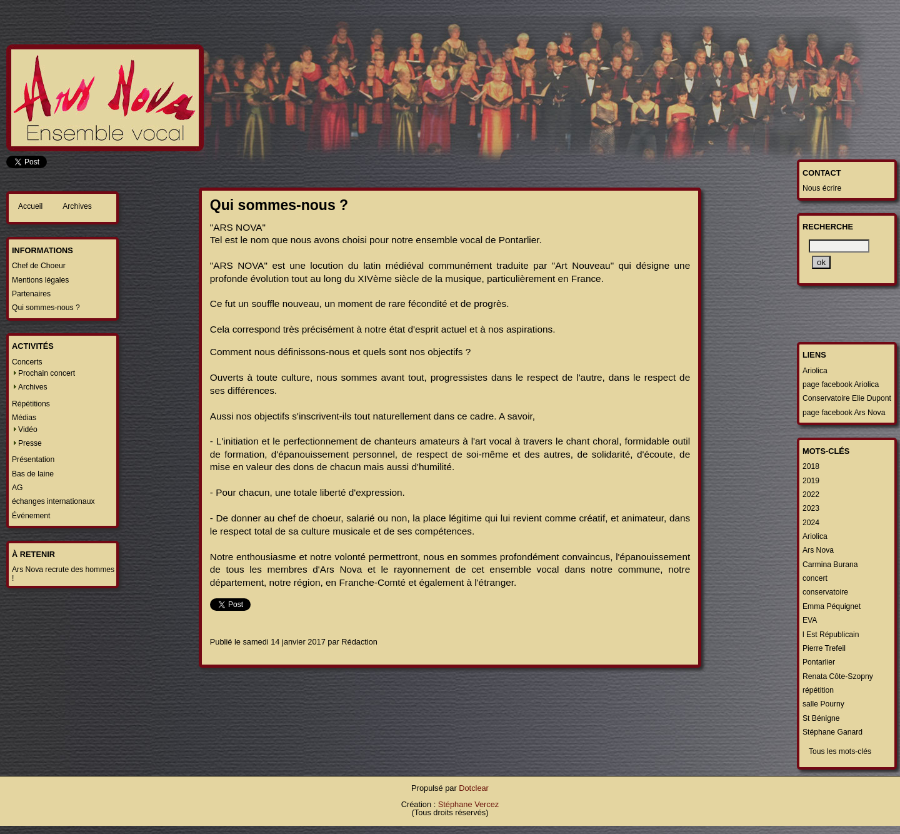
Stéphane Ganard (832, 732)
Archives (77, 206)
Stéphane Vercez (468, 804)
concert (815, 578)
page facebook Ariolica (840, 384)
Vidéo (28, 429)
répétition (818, 690)
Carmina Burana (830, 564)
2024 (810, 522)
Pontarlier (818, 662)
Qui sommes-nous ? (46, 307)
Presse (30, 443)
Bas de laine (33, 474)
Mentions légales (40, 280)
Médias (24, 417)
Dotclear (474, 788)
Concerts (27, 362)
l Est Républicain (830, 634)
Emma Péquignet (831, 606)
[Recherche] (839, 246)
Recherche (827, 226)
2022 (810, 494)
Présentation (33, 459)
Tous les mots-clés (840, 751)
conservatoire (825, 592)
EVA (809, 620)
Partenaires (31, 293)
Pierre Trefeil (824, 648)
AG (17, 487)
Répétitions (31, 403)
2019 (810, 480)
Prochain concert (46, 373)
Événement (31, 515)
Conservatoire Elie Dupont (846, 398)
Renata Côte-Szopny (837, 676)
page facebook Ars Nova (843, 412)
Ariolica (815, 370)
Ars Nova (818, 550)
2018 (810, 466)
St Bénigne (820, 718)
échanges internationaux (53, 501)
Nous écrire (821, 188)
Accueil (30, 206)
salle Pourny (823, 704)
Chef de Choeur (39, 265)
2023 (810, 508)
